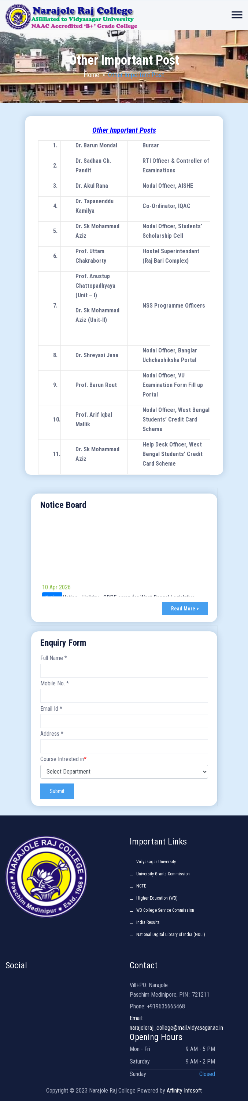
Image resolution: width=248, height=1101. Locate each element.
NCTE (141, 886)
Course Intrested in (63, 759)
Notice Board (63, 505)
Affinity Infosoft (184, 1090)
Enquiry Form (63, 643)
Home (91, 75)
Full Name (53, 657)
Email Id (51, 708)
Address (51, 733)
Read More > (185, 609)
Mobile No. (54, 683)
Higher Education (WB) (157, 898)
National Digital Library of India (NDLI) (170, 934)
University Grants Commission (163, 873)
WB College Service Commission (165, 910)
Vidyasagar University (156, 861)
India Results (148, 922)
